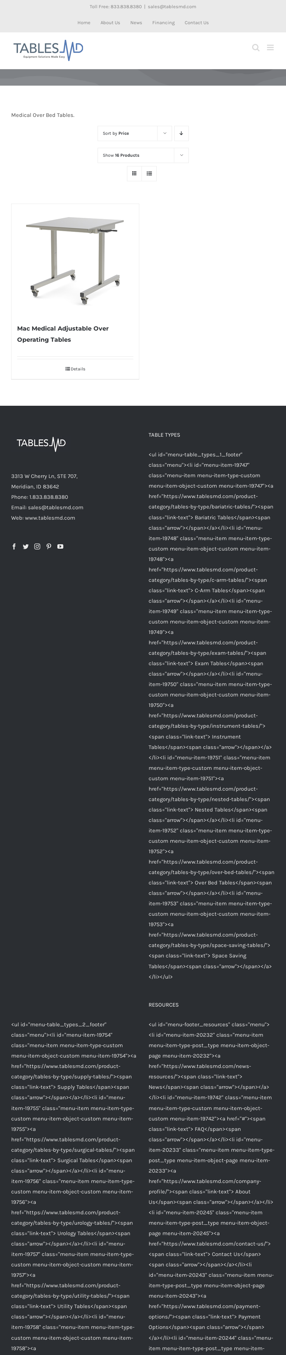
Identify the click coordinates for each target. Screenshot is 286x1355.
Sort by (116, 133)
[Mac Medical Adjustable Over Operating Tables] (75, 260)
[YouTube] (60, 546)
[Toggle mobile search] (256, 47)
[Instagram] (37, 546)
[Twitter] (26, 546)
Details (78, 369)
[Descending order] (181, 133)
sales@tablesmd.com (172, 6)
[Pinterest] (49, 546)
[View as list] (149, 173)
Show (121, 155)
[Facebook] (14, 546)
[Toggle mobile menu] (271, 47)
